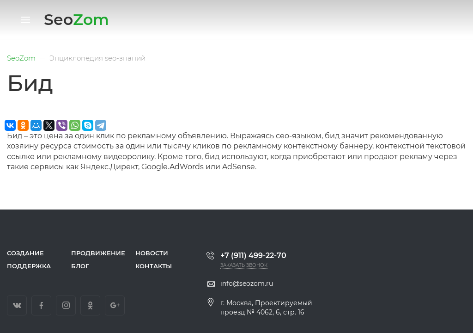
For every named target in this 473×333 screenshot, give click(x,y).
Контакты (153, 266)
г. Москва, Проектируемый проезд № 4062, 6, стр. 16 (259, 307)
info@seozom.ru (239, 283)
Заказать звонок (243, 265)
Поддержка (29, 266)
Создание (25, 253)
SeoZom (21, 58)
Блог (80, 266)
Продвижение (96, 253)
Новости (151, 253)
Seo (76, 19)
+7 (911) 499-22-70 (246, 255)
